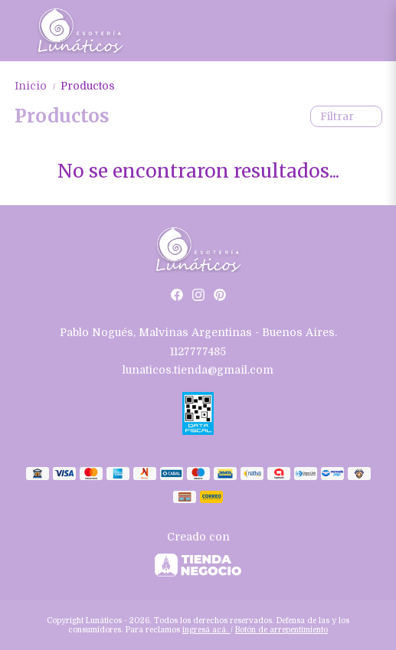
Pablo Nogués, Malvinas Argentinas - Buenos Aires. (198, 332)
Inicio (38, 86)
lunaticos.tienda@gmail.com (198, 370)
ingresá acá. (206, 630)
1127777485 (198, 351)
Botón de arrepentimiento (281, 630)
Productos (88, 86)
